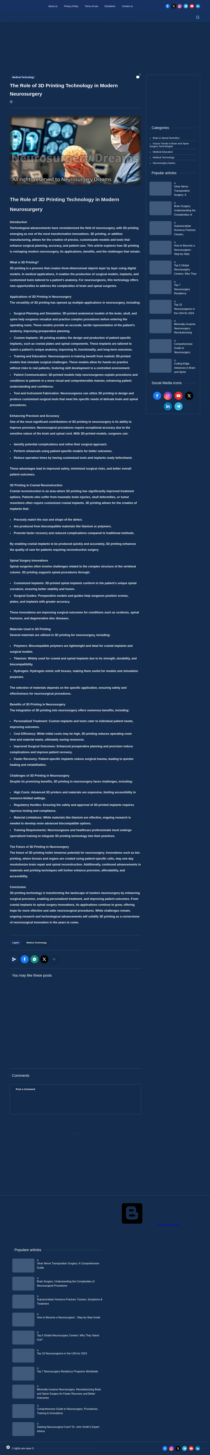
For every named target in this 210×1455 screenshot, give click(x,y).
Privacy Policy (71, 6)
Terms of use (91, 6)
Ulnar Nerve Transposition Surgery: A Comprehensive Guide (183, 191)
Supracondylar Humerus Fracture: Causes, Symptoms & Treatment (185, 231)
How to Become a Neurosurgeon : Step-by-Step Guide (184, 250)
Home (14, 17)
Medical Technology (91, 17)
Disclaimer (110, 6)
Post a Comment (25, 1089)
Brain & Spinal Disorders (122, 17)
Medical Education (63, 17)
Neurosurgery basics (163, 163)
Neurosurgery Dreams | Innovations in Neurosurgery (65, 1448)
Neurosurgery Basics (34, 17)
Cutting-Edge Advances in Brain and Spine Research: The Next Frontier (184, 368)
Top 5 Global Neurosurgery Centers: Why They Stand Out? (185, 270)
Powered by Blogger (143, 1224)
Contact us (127, 6)
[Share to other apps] (54, 959)
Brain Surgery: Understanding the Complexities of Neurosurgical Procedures (185, 211)
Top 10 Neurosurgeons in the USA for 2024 (184, 308)
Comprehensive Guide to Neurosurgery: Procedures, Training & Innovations (183, 349)
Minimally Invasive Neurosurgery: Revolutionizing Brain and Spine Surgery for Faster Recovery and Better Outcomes (184, 329)
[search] (197, 17)
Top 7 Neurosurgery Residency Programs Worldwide (182, 290)
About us (52, 6)
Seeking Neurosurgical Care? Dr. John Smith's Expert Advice (68, 1429)
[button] (25, 959)
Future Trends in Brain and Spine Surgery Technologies (169, 145)
